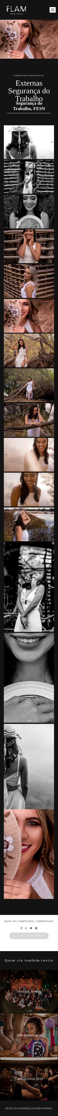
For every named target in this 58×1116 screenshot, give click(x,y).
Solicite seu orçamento (29, 936)
